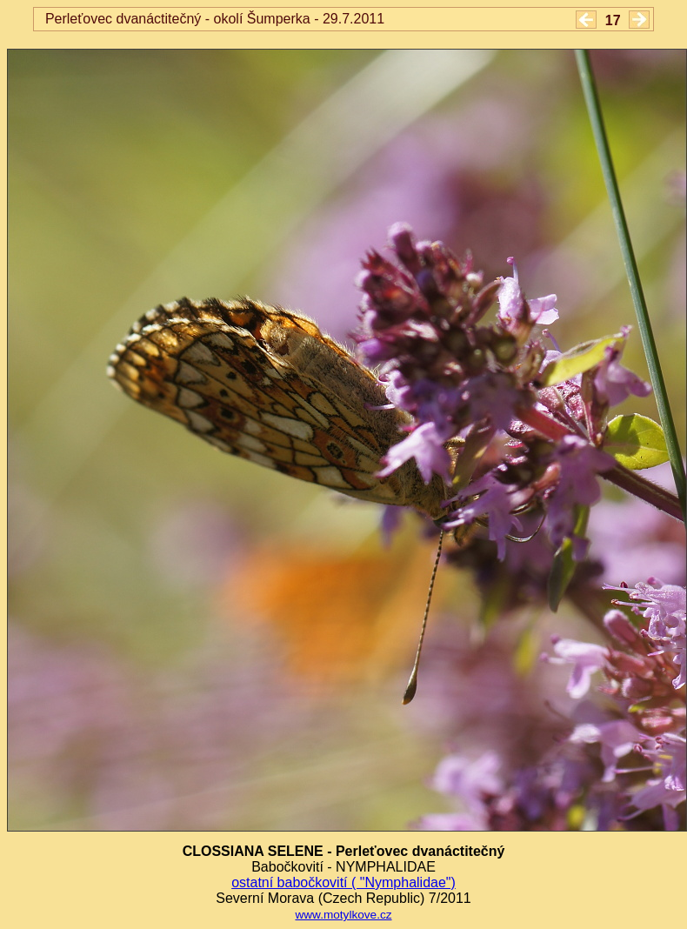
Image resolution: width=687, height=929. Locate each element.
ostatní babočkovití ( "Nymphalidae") (343, 882)
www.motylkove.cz (343, 914)
